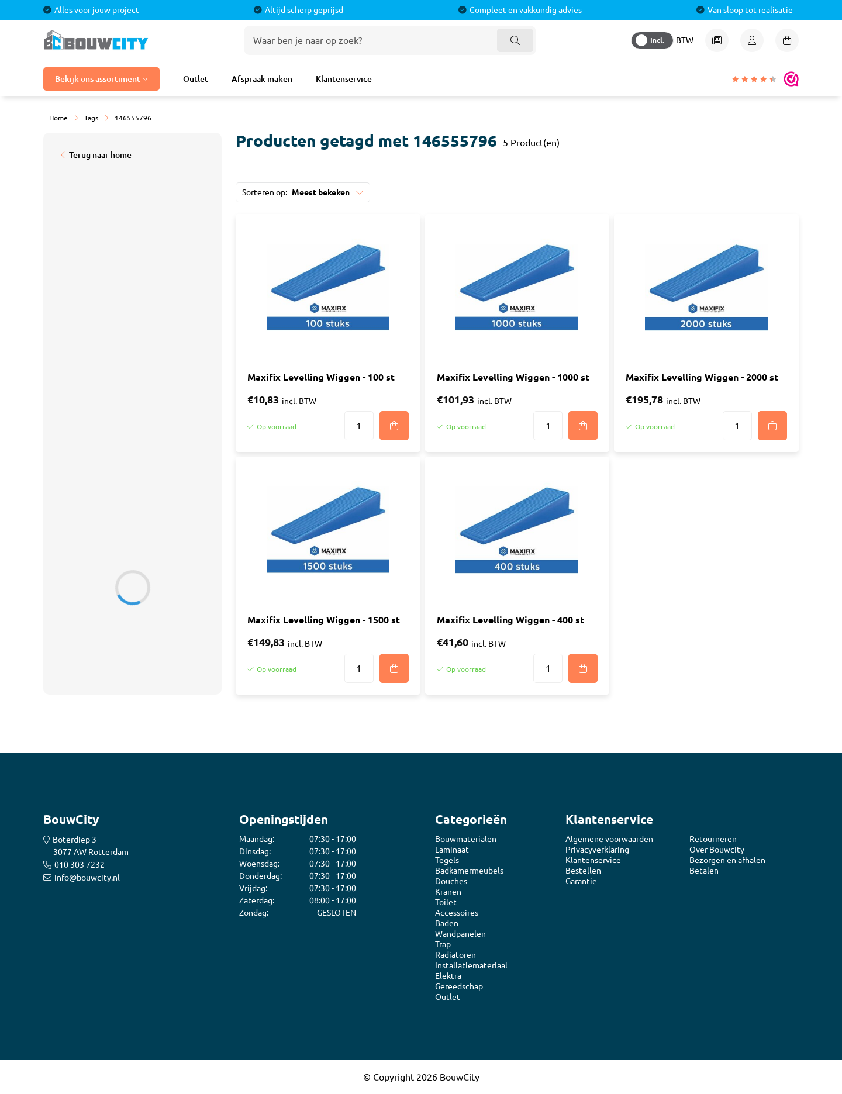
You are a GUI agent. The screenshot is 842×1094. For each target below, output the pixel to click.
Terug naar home (100, 155)
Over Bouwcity (716, 849)
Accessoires (456, 912)
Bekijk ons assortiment (97, 79)
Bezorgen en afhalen (727, 860)
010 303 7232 (79, 864)
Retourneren (713, 839)
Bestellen (583, 870)
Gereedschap (459, 986)
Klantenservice (344, 79)
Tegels (447, 860)
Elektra (448, 976)
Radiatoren (455, 955)
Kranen (448, 891)
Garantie (581, 881)
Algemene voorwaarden (609, 839)
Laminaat (452, 849)
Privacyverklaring (597, 849)
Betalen (704, 870)
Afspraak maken (262, 79)
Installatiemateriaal (471, 965)
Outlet (195, 79)
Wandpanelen (460, 933)
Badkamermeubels (469, 870)
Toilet (446, 902)
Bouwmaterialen (465, 839)
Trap (443, 944)
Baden (446, 923)
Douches (451, 881)
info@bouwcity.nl (87, 877)
